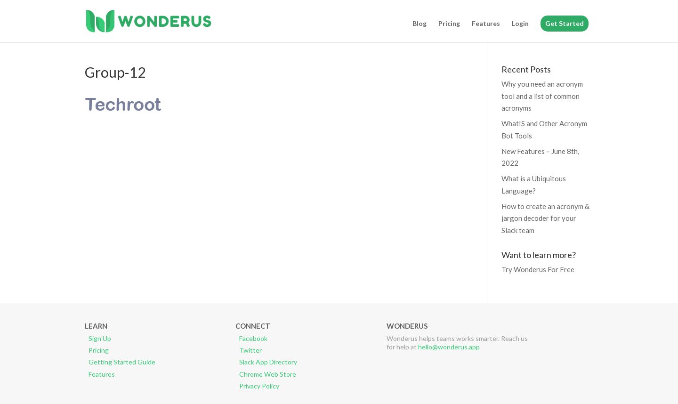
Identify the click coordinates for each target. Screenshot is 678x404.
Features (486, 23)
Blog (419, 23)
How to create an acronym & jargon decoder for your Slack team (545, 218)
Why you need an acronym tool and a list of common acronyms (542, 96)
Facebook (253, 338)
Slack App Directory (268, 362)
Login (520, 23)
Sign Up (100, 338)
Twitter (250, 350)
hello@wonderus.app (449, 347)
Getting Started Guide (122, 362)
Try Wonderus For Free (537, 269)
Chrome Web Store (267, 374)
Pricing (449, 23)
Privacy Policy (259, 386)
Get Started (564, 23)
